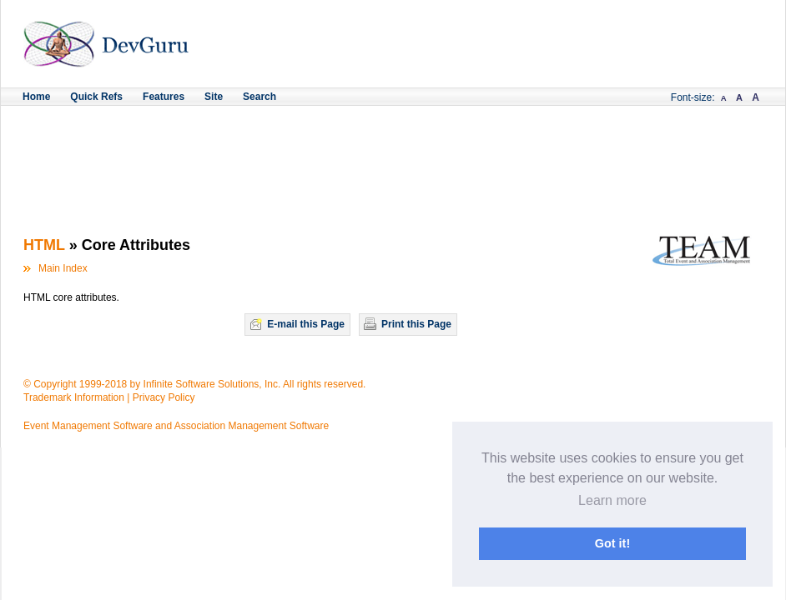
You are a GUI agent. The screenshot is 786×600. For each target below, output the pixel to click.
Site (213, 96)
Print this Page (416, 324)
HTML (44, 245)
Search (259, 96)
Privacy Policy (164, 397)
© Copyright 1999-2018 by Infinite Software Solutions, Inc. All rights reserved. (194, 384)
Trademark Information (73, 397)
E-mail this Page (306, 324)
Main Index (63, 268)
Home (36, 96)
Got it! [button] (612, 543)
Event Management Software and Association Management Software (176, 426)
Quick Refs (96, 96)
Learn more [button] (612, 500)
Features (163, 96)
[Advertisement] (393, 151)
